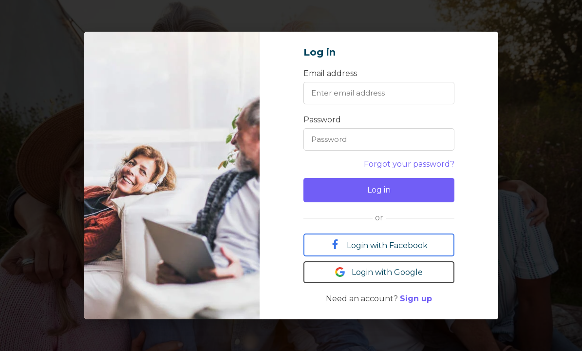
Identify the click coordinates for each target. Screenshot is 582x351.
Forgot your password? (409, 164)
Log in (379, 190)
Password (322, 119)
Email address (330, 73)
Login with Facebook (379, 244)
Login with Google (379, 272)
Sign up (416, 298)
